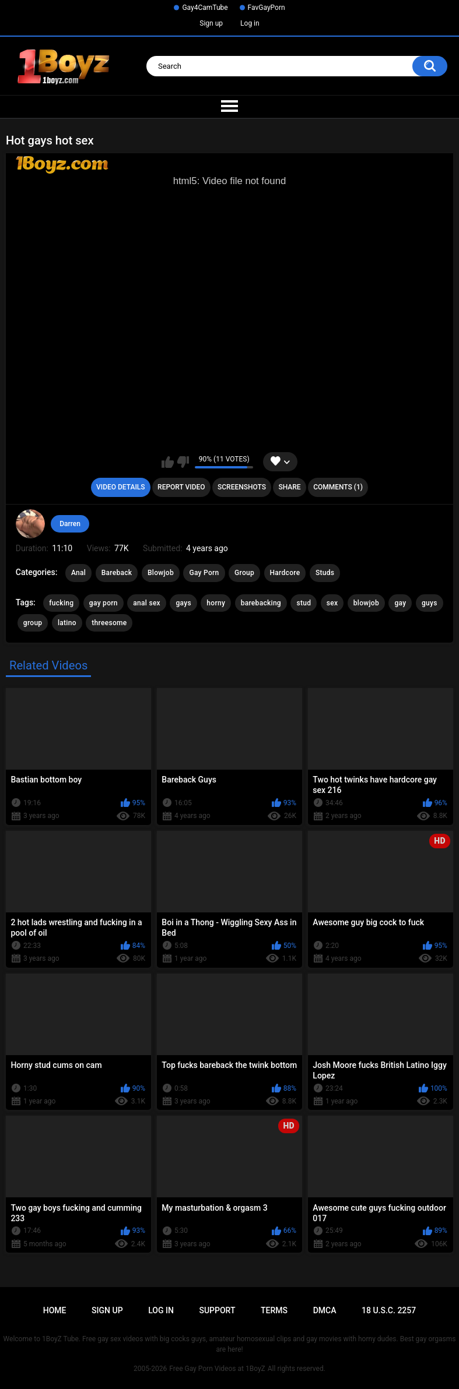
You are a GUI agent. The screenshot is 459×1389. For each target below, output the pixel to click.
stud (303, 603)
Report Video (181, 487)
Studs (325, 573)
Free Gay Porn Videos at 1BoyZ (217, 1369)
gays (183, 603)
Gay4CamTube (204, 7)
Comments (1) (338, 487)
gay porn (103, 603)
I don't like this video (183, 462)
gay (400, 603)
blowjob (366, 603)
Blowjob (161, 573)
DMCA (325, 1310)
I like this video (168, 462)
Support (217, 1310)
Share (289, 487)
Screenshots (242, 487)
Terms (274, 1310)
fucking (61, 603)
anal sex (146, 603)
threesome (109, 623)
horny (215, 603)
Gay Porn (204, 573)
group (33, 623)
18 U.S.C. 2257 (389, 1310)
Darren (69, 524)
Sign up (211, 23)
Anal (78, 573)
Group (244, 573)
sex (332, 603)
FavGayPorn (266, 7)
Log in (250, 23)
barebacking (261, 603)
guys (429, 603)
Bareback (116, 573)
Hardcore (285, 573)
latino (67, 623)
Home (54, 1310)
